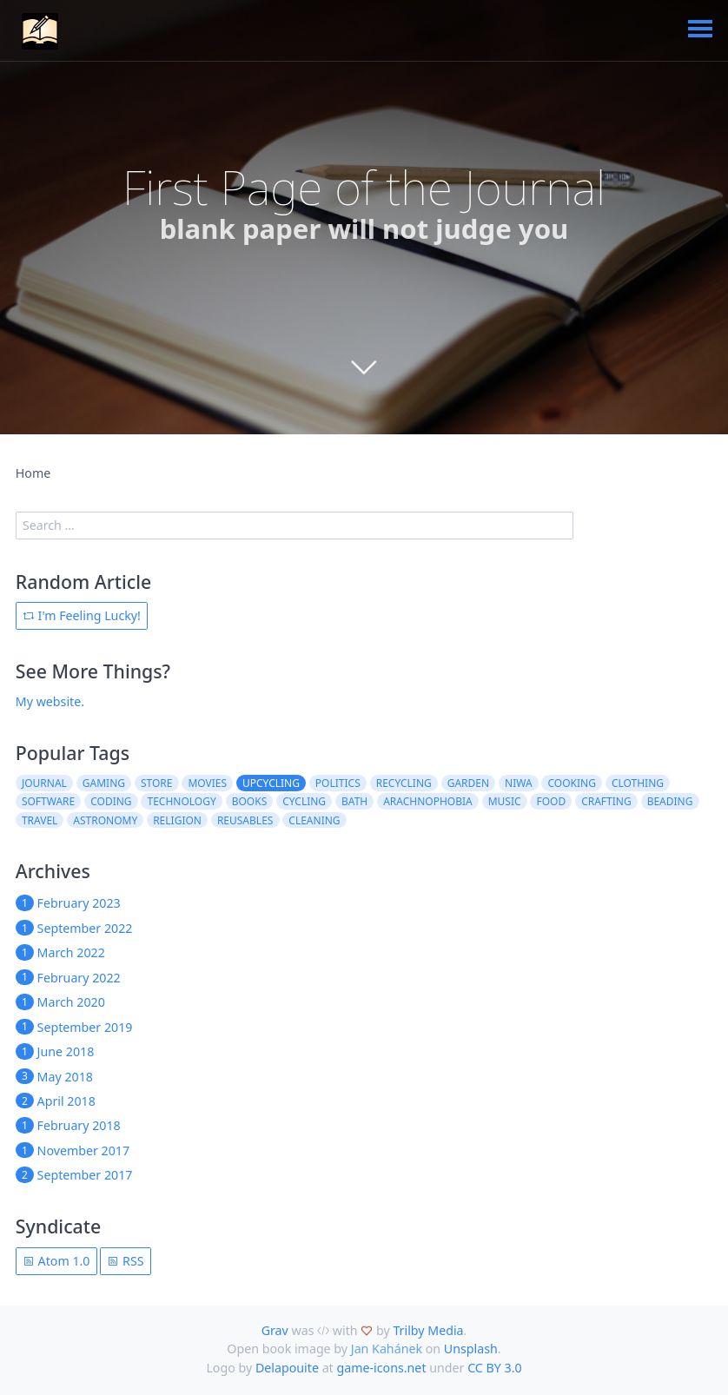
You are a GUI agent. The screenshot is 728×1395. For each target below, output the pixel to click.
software (48, 801)
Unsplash (471, 1348)
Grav (274, 1330)
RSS (125, 1261)
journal (44, 783)
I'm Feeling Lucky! (82, 615)
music (504, 801)
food (551, 801)
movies (207, 783)
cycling (304, 801)
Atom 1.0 (56, 1261)
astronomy (105, 820)
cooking (572, 783)
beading (670, 801)
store (157, 783)
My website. (50, 701)
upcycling (271, 783)
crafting (606, 801)
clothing (638, 783)
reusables (245, 820)
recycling (404, 783)
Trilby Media (428, 1330)
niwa (519, 783)
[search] (294, 525)
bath (354, 801)
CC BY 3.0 (494, 1367)
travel (39, 820)
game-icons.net (381, 1367)
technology (182, 801)
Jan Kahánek (386, 1348)
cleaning (314, 820)
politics (338, 783)
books (250, 801)
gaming (104, 783)
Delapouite (287, 1367)
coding (110, 801)
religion (177, 820)
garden (468, 783)
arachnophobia (428, 801)
